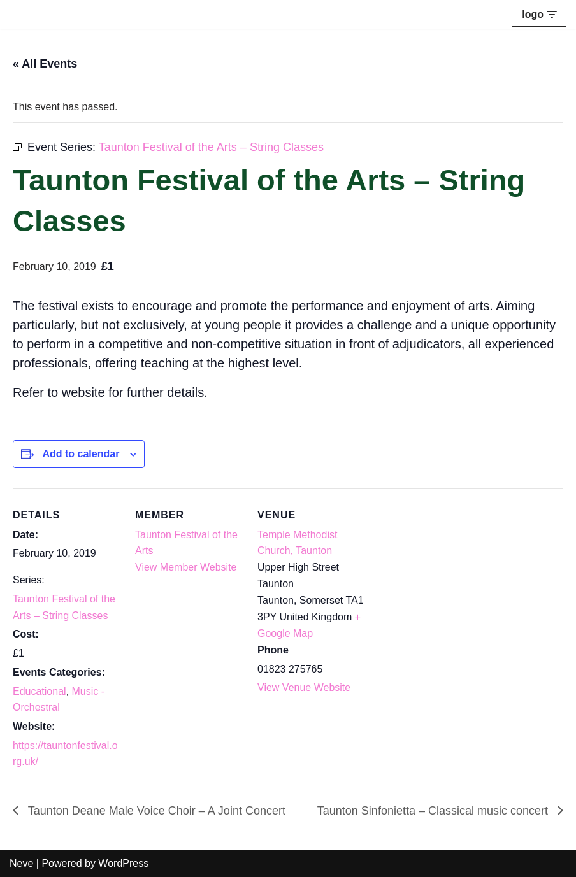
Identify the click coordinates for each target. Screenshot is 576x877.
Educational (39, 691)
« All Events (45, 63)
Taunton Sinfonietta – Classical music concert (434, 810)
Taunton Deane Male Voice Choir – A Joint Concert (155, 810)
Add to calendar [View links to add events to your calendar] (80, 453)
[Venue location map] (447, 576)
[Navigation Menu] (539, 15)
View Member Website (185, 567)
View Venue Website (303, 687)
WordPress (123, 863)
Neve (21, 863)
